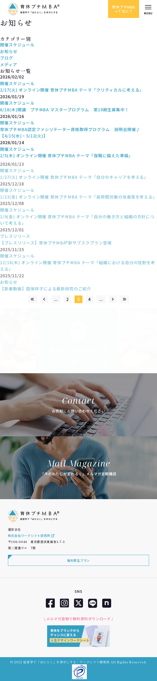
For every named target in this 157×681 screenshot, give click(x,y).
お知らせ (8, 51)
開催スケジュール (17, 45)
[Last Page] (124, 299)
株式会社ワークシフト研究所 (31, 535)
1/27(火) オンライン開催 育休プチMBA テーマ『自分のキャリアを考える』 (74, 179)
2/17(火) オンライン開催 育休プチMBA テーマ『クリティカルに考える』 (72, 90)
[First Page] (32, 299)
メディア (8, 64)
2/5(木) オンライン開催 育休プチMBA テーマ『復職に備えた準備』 (66, 155)
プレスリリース (15, 238)
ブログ (6, 58)
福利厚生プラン (78, 560)
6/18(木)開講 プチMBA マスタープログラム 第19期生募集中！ (64, 109)
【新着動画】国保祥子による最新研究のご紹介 (45, 291)
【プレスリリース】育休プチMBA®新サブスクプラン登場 (56, 245)
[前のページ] (44, 299)
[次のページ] (113, 299)
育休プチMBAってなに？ (123, 9)
